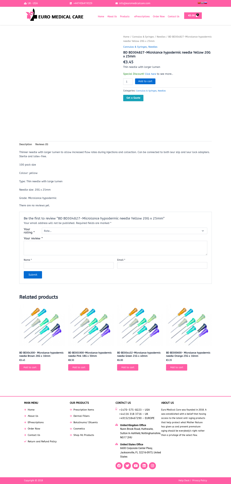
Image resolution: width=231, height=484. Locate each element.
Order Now (159, 16)
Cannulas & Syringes (144, 36)
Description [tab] (26, 144)
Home (101, 16)
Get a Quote (133, 97)
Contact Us (173, 16)
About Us (112, 16)
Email (121, 260)
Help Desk (184, 480)
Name (28, 260)
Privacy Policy (199, 480)
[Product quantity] (128, 81)
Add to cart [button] (31, 372)
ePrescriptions (142, 16)
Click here (151, 73)
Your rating (29, 231)
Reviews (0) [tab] (43, 144)
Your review (33, 239)
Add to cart (145, 81)
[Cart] (193, 15)
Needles (163, 36)
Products (124, 16)
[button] (125, 16)
